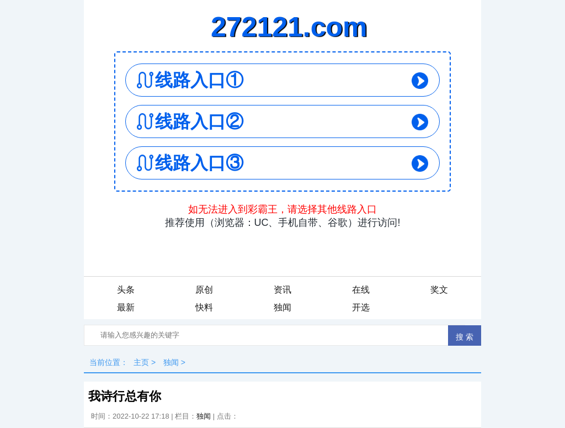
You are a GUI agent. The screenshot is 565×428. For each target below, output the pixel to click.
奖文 (439, 289)
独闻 (282, 307)
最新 (126, 307)
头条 (126, 289)
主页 (141, 362)
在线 (361, 289)
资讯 (282, 289)
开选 (361, 307)
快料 (204, 307)
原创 (204, 289)
